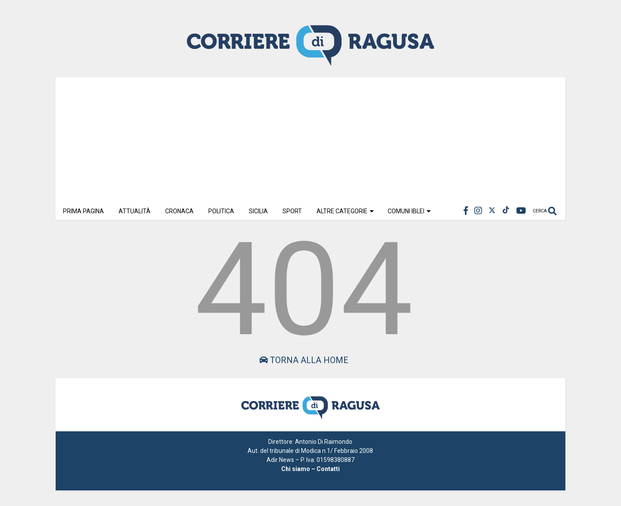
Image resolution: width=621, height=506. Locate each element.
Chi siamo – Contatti (310, 468)
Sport (292, 211)
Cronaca (179, 211)
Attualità (135, 211)
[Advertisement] (310, 137)
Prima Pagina (83, 211)
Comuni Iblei (409, 211)
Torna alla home (303, 360)
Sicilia (258, 211)
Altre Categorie (345, 211)
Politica (221, 211)
